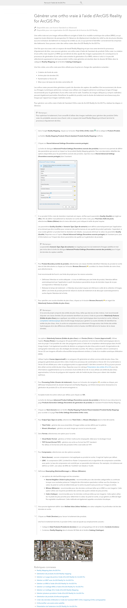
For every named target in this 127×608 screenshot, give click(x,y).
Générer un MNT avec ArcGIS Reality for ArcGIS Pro (55, 580)
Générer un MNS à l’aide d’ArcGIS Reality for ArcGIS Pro (57, 583)
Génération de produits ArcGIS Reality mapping (54, 573)
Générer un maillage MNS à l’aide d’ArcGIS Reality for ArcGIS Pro (60, 586)
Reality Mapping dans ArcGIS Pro (49, 570)
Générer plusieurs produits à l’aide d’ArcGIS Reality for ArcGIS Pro (60, 593)
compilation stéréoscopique (50, 320)
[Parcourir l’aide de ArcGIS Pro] (61, 2)
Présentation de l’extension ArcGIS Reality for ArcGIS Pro (57, 606)
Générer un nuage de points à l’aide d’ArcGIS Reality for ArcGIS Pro (61, 577)
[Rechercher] (81, 3)
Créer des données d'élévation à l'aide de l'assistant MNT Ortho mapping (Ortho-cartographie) (71, 600)
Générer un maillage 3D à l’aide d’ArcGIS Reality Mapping (57, 590)
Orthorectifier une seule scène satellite (50, 603)
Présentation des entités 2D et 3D (99, 367)
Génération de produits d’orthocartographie (53, 596)
